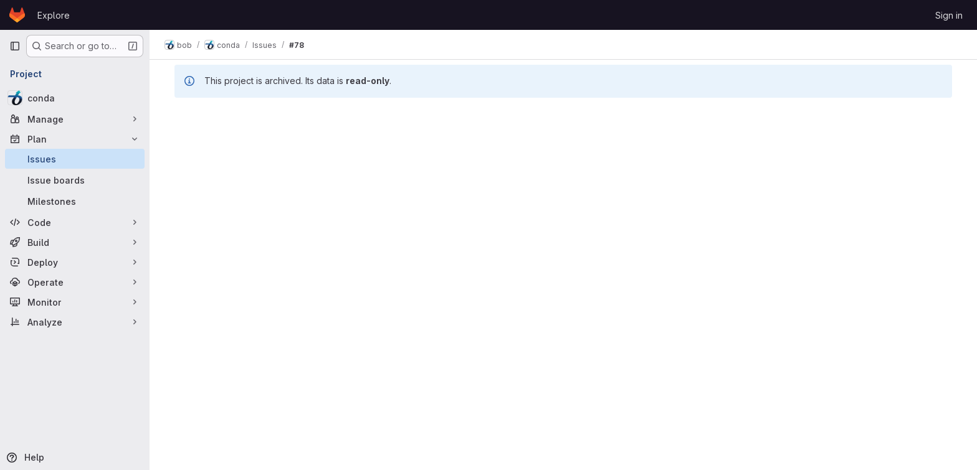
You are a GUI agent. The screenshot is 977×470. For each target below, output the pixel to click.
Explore (53, 15)
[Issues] (75, 159)
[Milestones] (75, 201)
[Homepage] (17, 15)
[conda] (75, 98)
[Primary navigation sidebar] (15, 46)
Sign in (949, 15)
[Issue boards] (75, 180)
